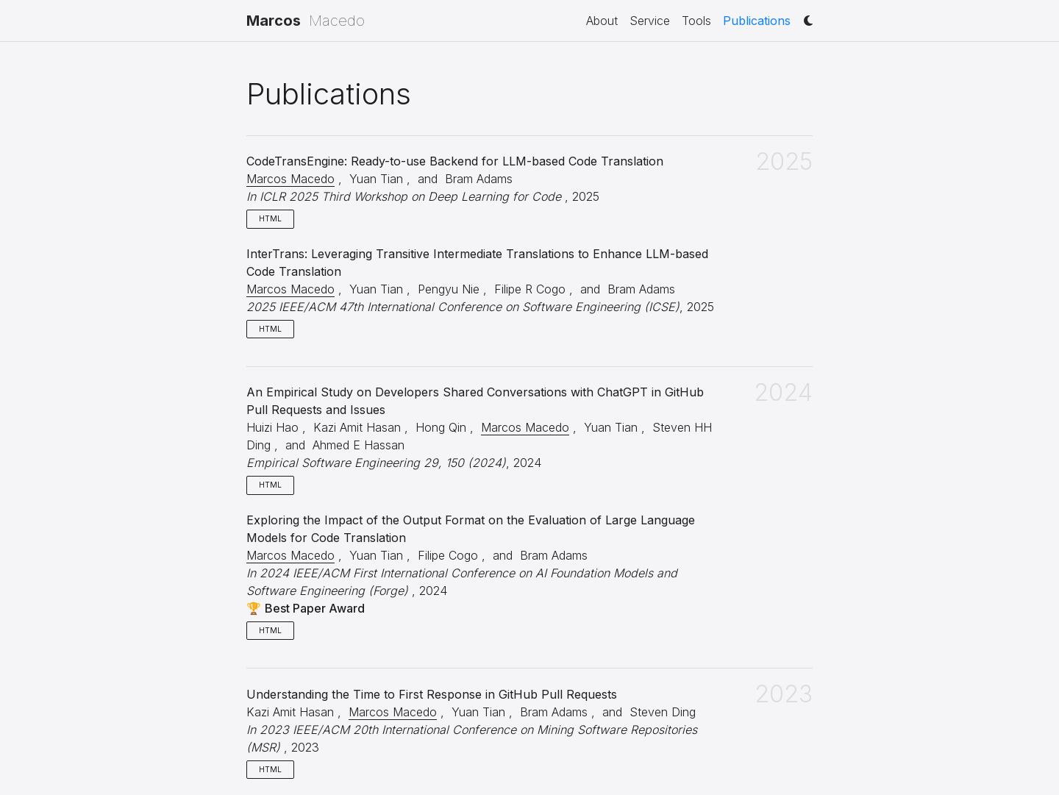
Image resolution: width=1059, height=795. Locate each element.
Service (650, 20)
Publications (759, 19)
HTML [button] (270, 218)
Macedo (305, 20)
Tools (696, 20)
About (602, 20)
